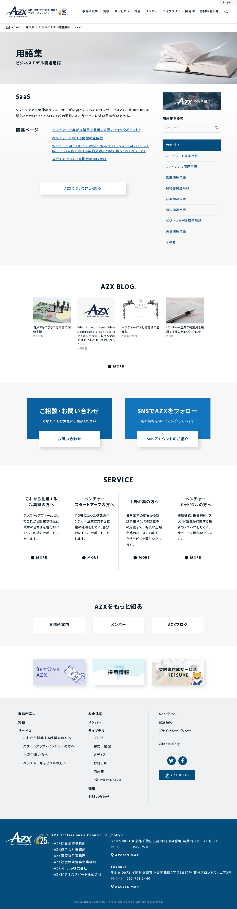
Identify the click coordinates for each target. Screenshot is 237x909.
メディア (100, 755)
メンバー (152, 11)
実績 (106, 11)
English (228, 2)
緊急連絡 (166, 722)
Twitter (171, 760)
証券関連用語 (176, 199)
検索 (226, 11)
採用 (188, 11)
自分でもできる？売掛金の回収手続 (79, 159)
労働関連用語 (176, 231)
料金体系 (95, 714)
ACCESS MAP (127, 855)
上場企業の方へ (35, 755)
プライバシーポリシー (175, 731)
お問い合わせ (209, 11)
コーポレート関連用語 (182, 156)
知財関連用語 (176, 177)
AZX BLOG (179, 775)
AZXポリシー (169, 714)
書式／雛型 (102, 746)
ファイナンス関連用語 (181, 167)
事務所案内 (90, 11)
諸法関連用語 (176, 210)
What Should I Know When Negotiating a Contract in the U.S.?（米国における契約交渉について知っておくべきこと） (100, 149)
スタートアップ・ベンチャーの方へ (49, 746)
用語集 (99, 771)
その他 (171, 242)
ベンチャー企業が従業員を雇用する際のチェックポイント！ (96, 130)
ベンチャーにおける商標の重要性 (77, 138)
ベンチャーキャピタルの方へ (44, 763)
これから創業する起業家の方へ (47, 738)
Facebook (182, 760)
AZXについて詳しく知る (82, 188)
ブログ (99, 738)
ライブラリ (170, 11)
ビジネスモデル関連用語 (184, 221)
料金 (137, 11)
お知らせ (100, 763)
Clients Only (169, 744)
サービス (121, 11)
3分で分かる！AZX (107, 780)
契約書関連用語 (178, 188)
